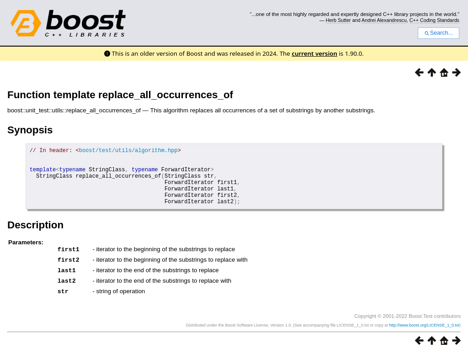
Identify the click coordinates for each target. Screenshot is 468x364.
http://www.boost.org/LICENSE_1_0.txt (424, 335)
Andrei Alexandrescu (384, 20)
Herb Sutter (338, 20)
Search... (438, 33)
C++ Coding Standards (434, 20)
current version (314, 53)
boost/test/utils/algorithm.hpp (128, 151)
